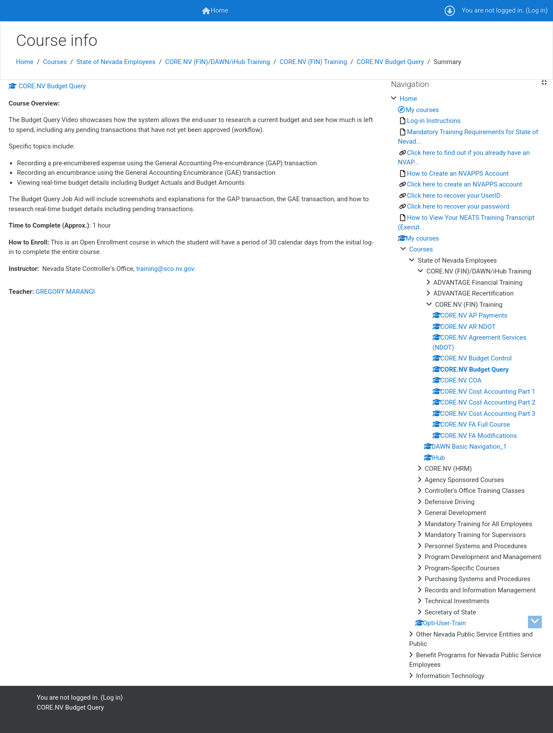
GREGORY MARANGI (65, 292)
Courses (55, 62)
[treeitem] (469, 387)
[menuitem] (215, 10)
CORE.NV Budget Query (390, 62)
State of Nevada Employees (116, 62)
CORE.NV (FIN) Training (313, 62)
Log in (537, 10)
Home (24, 62)
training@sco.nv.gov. (166, 269)
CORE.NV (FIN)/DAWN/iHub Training (217, 62)
